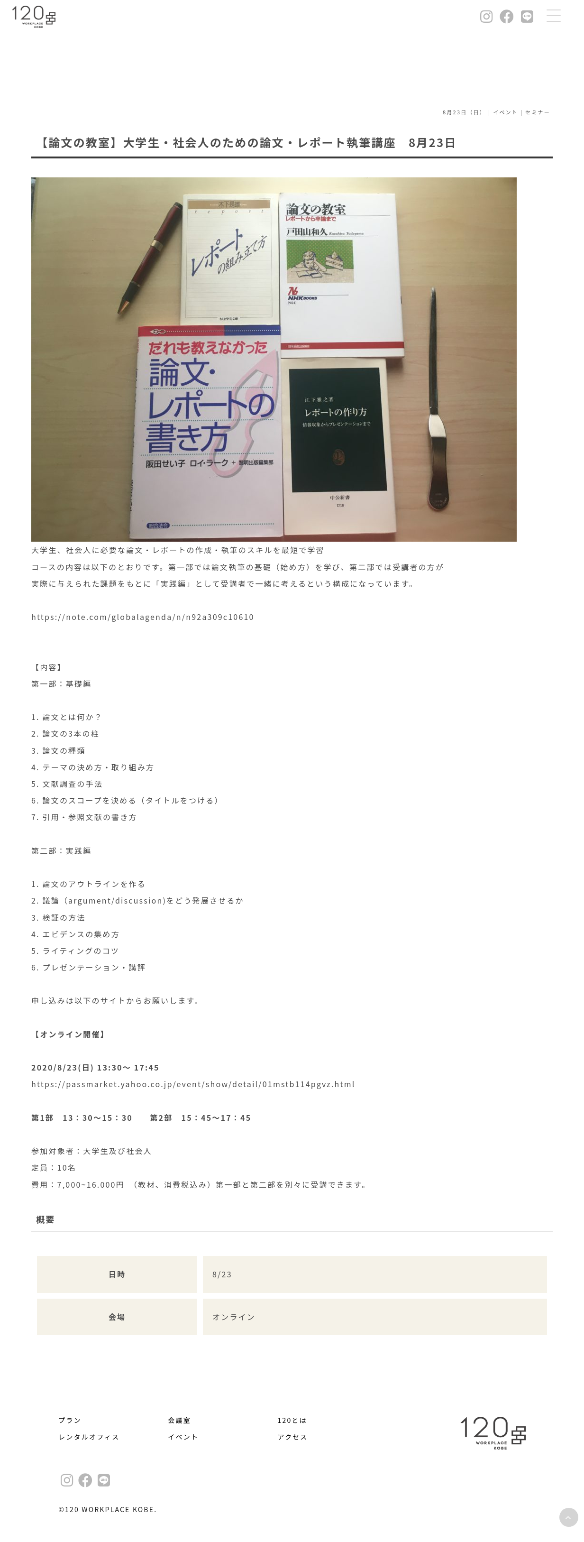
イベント (183, 1436)
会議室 (179, 1420)
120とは (292, 1420)
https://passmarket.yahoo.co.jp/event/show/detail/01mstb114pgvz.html (193, 1084)
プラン (70, 1420)
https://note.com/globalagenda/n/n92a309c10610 (143, 616)
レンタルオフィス (88, 1436)
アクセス (292, 1436)
